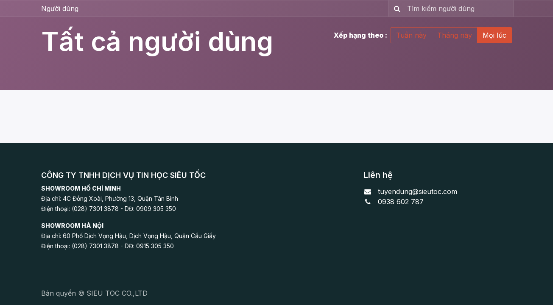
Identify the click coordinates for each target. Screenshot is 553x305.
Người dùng (59, 8)
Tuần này (411, 35)
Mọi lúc (494, 35)
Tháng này (454, 35)
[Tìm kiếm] (395, 8)
